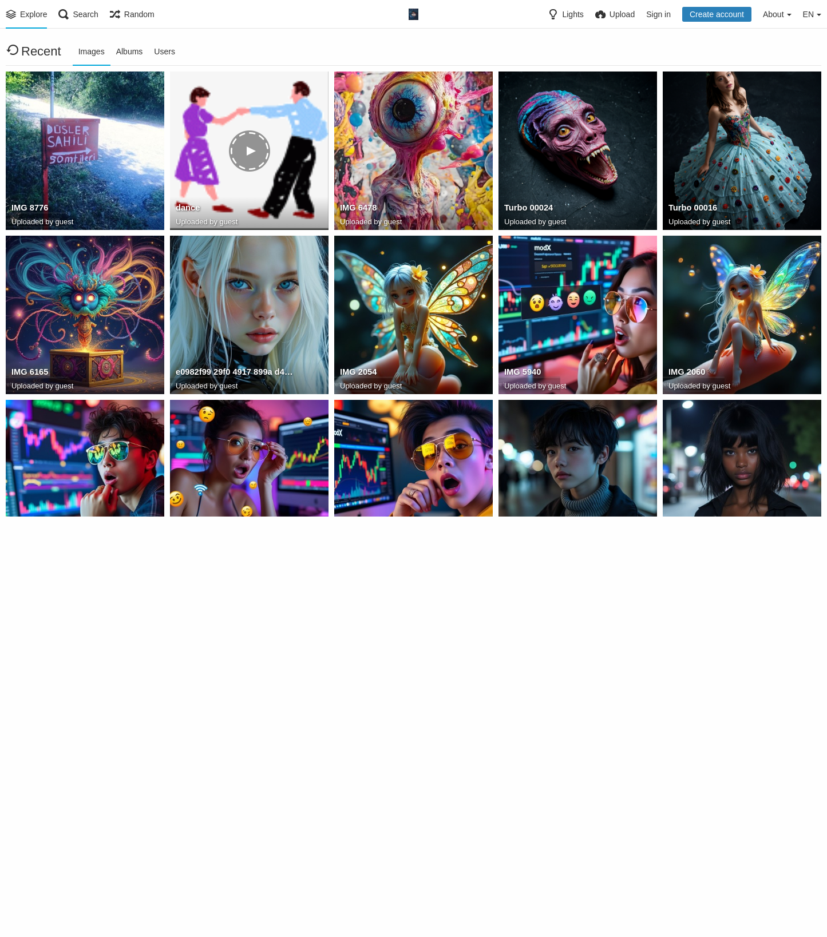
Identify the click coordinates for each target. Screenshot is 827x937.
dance (187, 209)
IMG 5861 (193, 701)
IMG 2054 (357, 373)
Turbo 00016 (691, 209)
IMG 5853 (522, 701)
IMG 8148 (193, 866)
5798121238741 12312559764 (66, 866)
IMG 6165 (29, 373)
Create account (717, 14)
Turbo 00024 (527, 209)
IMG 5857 (357, 701)
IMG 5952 (357, 537)
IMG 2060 (686, 373)
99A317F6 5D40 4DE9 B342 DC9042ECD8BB (563, 866)
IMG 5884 (522, 537)
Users (164, 51)
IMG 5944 (193, 537)
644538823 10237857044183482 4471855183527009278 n (399, 866)
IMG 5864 (686, 701)
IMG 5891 (686, 537)
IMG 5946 (29, 537)
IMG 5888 (29, 701)
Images (91, 51)
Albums (129, 51)
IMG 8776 (29, 209)
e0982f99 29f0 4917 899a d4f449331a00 (235, 373)
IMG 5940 (522, 373)
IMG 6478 (357, 209)
